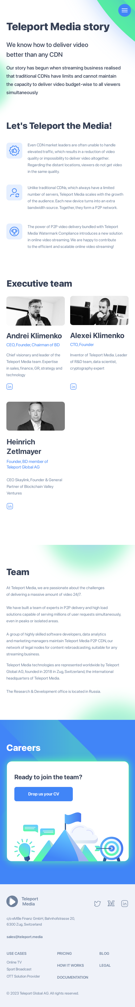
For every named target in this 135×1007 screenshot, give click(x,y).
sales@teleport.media (25, 937)
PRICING (64, 953)
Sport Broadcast (19, 969)
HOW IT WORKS (70, 965)
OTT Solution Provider (23, 976)
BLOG (104, 953)
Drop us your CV (43, 793)
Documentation (72, 977)
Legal (105, 965)
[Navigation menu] (125, 10)
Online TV (14, 962)
